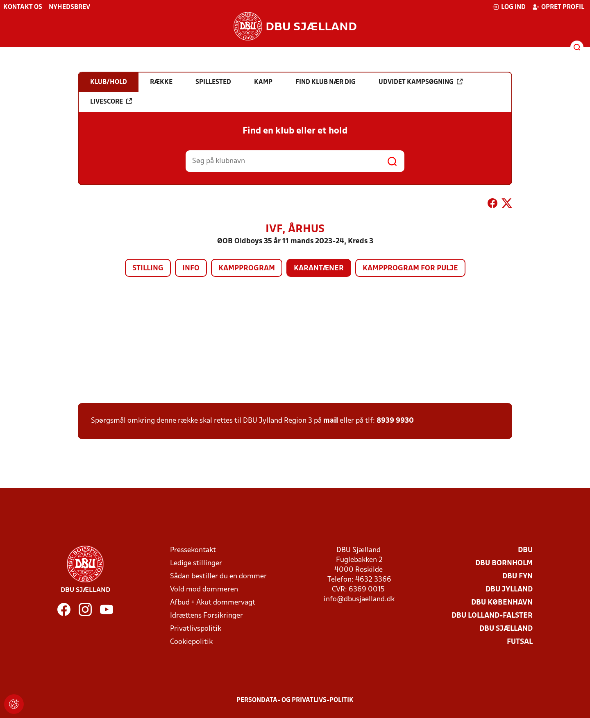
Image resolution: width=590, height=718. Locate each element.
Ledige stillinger (196, 563)
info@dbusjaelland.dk (359, 599)
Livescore (111, 101)
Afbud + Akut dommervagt (212, 602)
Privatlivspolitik (195, 628)
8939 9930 (395, 420)
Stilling (147, 268)
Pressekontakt (193, 550)
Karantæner (319, 268)
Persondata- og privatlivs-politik (295, 700)
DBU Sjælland (506, 628)
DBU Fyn (517, 576)
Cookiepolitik (191, 642)
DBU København (502, 602)
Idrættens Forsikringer (206, 615)
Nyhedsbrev (69, 7)
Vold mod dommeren (204, 589)
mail (330, 420)
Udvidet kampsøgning (421, 82)
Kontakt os (22, 7)
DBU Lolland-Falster (492, 615)
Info (191, 268)
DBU (525, 550)
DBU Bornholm (504, 563)
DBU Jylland (509, 589)
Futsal (520, 642)
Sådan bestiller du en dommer (218, 576)
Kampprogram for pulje (410, 268)
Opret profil (558, 7)
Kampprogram (246, 268)
